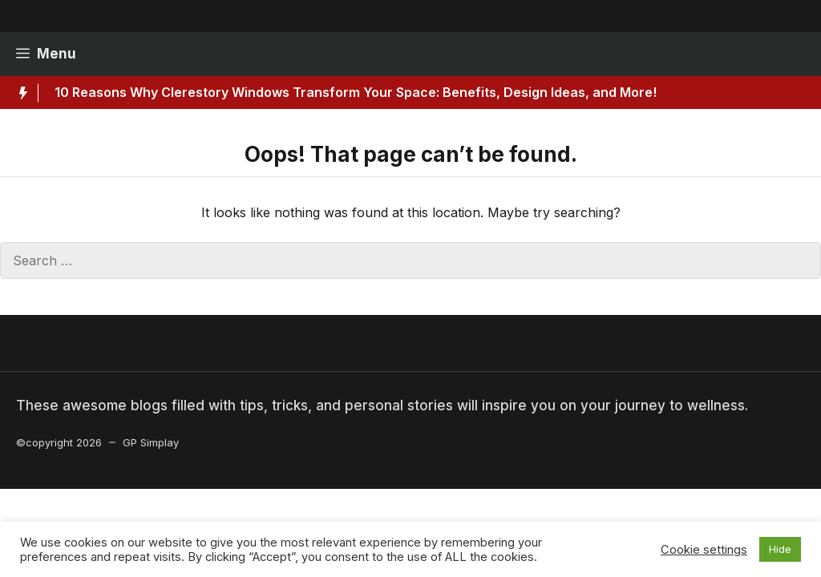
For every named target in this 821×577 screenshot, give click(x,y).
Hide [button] (780, 549)
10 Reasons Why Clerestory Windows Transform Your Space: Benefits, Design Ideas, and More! (356, 92)
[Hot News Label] (19, 93)
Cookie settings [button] (704, 550)
